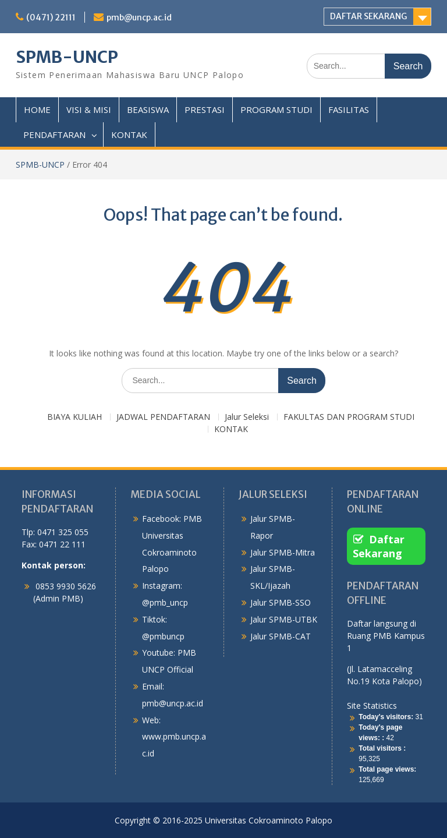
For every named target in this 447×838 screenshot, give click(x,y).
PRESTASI (205, 109)
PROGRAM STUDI (276, 109)
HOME (37, 109)
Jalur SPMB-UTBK (283, 619)
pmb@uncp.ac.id (139, 17)
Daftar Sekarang (379, 546)
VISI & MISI (88, 109)
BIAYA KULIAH (74, 417)
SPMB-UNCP (67, 57)
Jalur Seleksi (247, 417)
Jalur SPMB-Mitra (282, 552)
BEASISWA (148, 109)
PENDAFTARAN (54, 134)
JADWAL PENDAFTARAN (163, 417)
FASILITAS (348, 109)
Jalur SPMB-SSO (280, 602)
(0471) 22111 (51, 17)
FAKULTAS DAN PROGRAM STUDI (348, 417)
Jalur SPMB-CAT (280, 636)
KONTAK (129, 134)
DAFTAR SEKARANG (368, 16)
